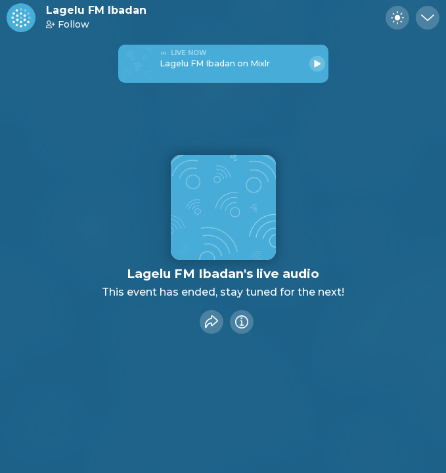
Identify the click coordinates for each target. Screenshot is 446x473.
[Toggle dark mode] (397, 18)
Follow (67, 24)
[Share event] (211, 322)
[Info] (242, 322)
